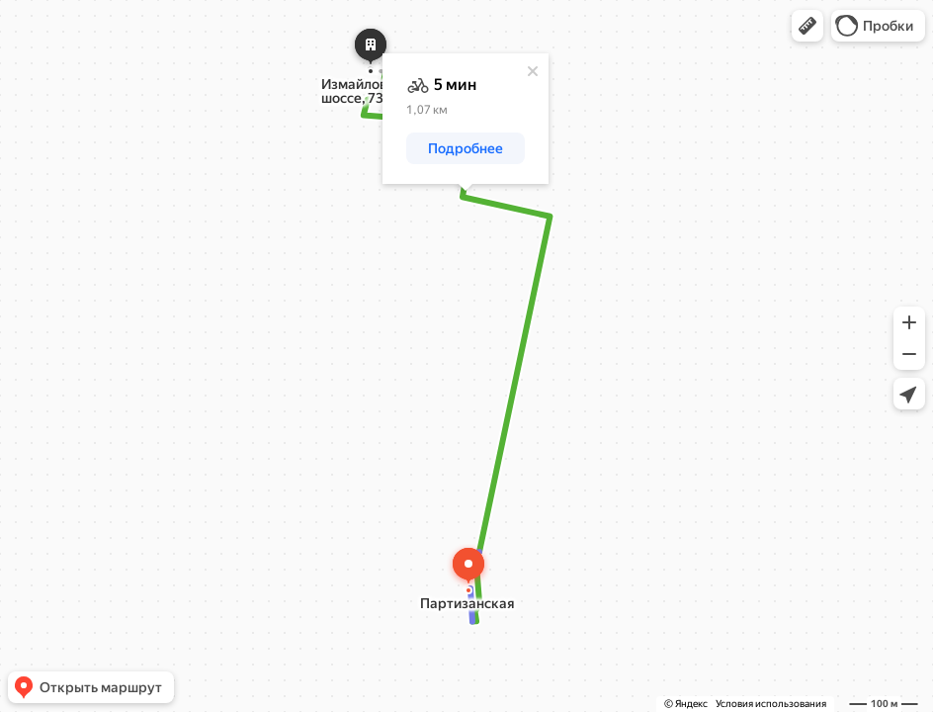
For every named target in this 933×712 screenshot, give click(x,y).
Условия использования (771, 703)
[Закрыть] (533, 71)
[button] (807, 26)
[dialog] (465, 118)
